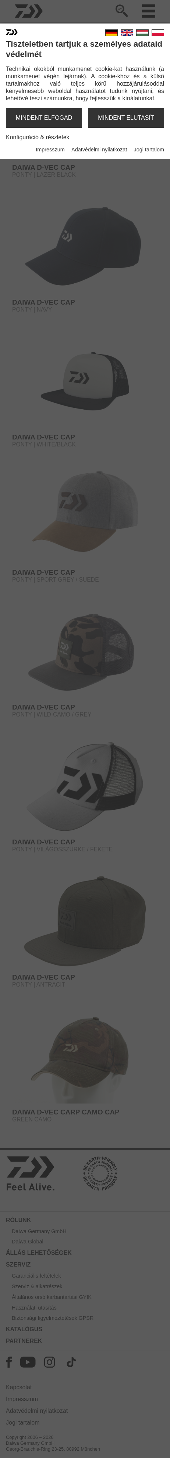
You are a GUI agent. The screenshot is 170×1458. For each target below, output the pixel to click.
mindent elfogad (44, 118)
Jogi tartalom (149, 149)
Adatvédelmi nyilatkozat (99, 149)
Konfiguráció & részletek (38, 137)
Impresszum (50, 149)
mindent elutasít (126, 118)
